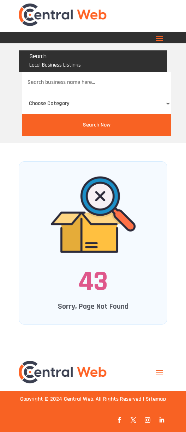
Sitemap (156, 399)
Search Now (96, 125)
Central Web (78, 399)
